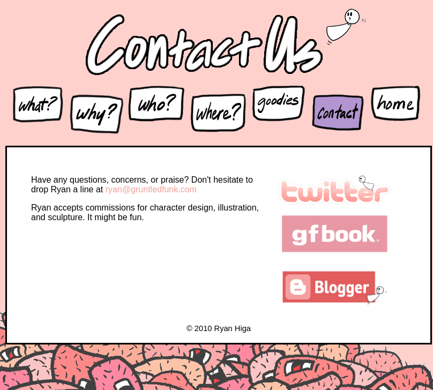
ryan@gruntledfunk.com (151, 189)
